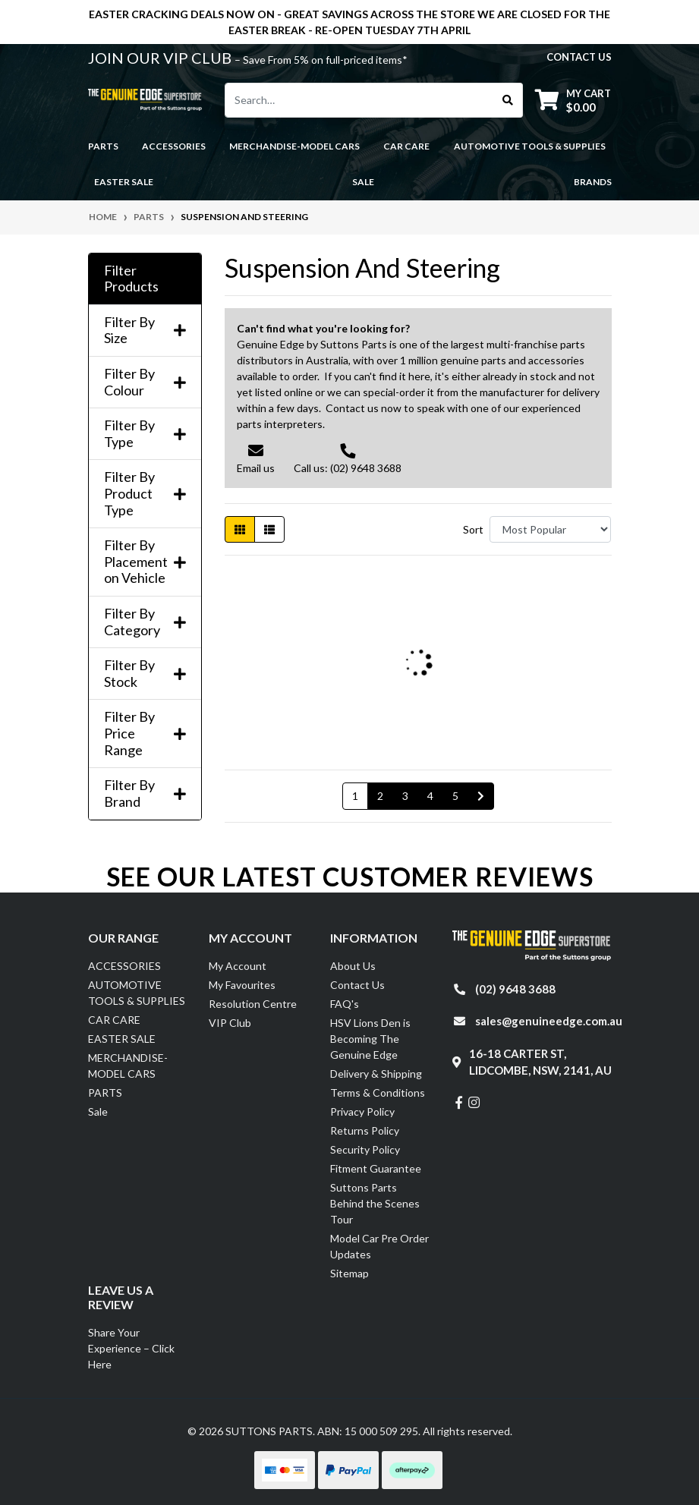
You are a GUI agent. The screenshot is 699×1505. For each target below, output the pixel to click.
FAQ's (344, 1003)
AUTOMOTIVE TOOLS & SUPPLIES (136, 992)
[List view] (269, 529)
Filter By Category (145, 622)
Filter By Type (145, 433)
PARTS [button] (103, 146)
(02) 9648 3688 (515, 989)
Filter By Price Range (145, 733)
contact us (579, 57)
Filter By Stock (145, 673)
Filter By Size (145, 330)
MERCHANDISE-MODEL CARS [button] (294, 146)
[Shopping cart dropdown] (573, 100)
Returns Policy (364, 1130)
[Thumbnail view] (240, 529)
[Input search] (359, 100)
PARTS (105, 1092)
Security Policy (365, 1149)
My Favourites (242, 984)
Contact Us (357, 984)
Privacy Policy (362, 1111)
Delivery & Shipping (376, 1073)
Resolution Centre (253, 1003)
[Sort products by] (551, 529)
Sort (473, 529)
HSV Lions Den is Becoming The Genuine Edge (370, 1038)
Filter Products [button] (131, 279)
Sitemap (349, 1273)
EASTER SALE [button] (123, 181)
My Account (237, 965)
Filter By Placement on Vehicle (145, 561)
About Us (353, 965)
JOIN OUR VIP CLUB (161, 58)
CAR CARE (114, 1019)
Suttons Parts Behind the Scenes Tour (375, 1203)
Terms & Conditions (377, 1092)
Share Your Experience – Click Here (131, 1348)
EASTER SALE (122, 1038)
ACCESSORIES (124, 965)
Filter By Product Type (145, 493)
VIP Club (230, 1022)
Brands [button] (593, 181)
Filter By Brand (145, 793)
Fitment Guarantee (375, 1168)
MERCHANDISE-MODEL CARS (128, 1065)
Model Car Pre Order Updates (379, 1246)
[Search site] (508, 100)
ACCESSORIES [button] (174, 146)
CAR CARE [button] (406, 146)
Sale (363, 181)
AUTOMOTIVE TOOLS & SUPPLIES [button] (530, 146)
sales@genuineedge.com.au (548, 1021)
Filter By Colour (145, 382)
